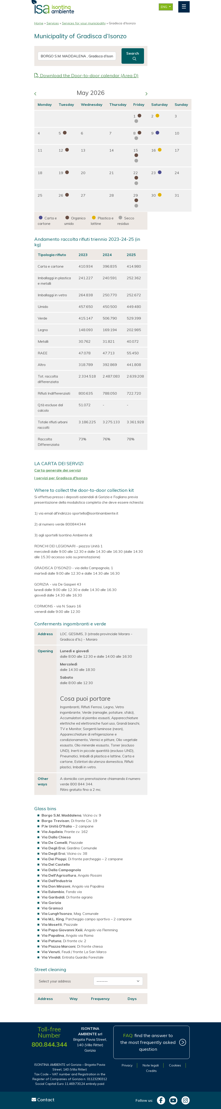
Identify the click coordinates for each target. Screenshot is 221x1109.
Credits (151, 1071)
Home (38, 23)
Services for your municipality (84, 23)
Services (53, 23)
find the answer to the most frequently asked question (148, 1042)
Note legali (151, 1065)
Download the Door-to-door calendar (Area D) (86, 75)
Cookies (175, 1065)
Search (132, 56)
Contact (43, 1099)
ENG (164, 7)
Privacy (127, 1065)
